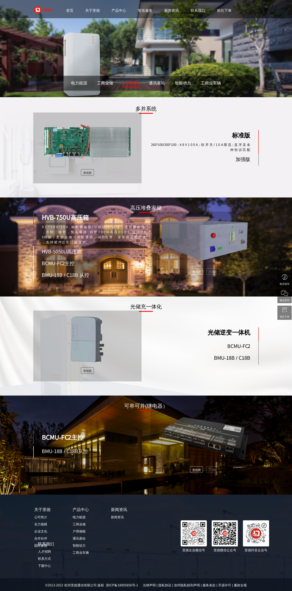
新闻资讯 (171, 10)
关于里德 (92, 10)
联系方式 (44, 558)
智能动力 (79, 545)
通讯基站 (79, 538)
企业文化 (40, 531)
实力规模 (40, 524)
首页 (69, 10)
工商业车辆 (81, 552)
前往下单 (224, 10)
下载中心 (44, 565)
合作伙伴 (40, 538)
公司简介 (40, 516)
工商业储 (79, 524)
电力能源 (79, 516)
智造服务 (145, 10)
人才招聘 (44, 551)
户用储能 (79, 531)
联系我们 (198, 10)
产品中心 (119, 10)
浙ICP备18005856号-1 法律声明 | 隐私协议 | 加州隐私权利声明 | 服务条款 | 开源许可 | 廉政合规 (176, 584)
